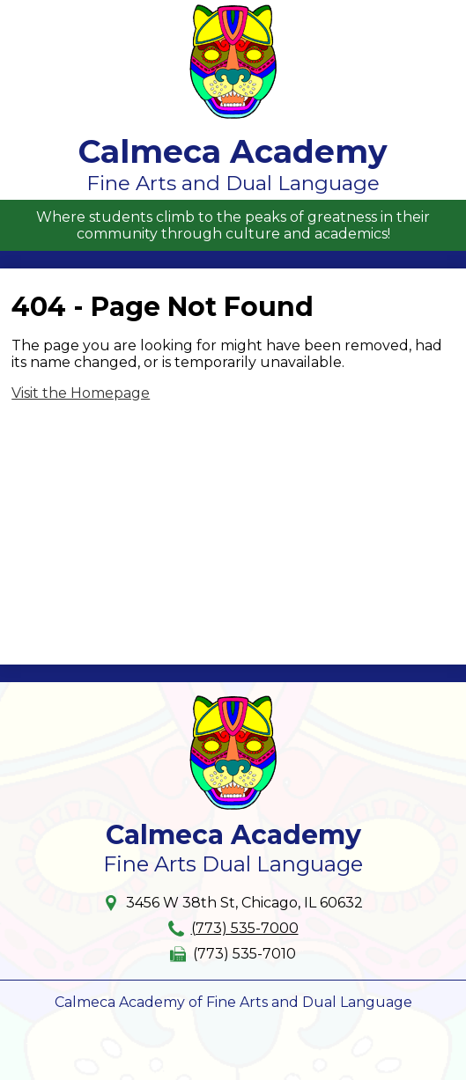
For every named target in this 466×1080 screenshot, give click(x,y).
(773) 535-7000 (245, 928)
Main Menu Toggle (436, 14)
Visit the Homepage (80, 393)
